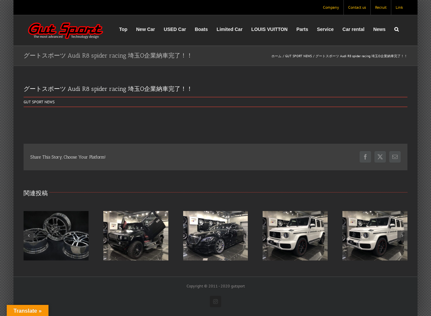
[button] (396, 29)
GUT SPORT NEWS (39, 101)
